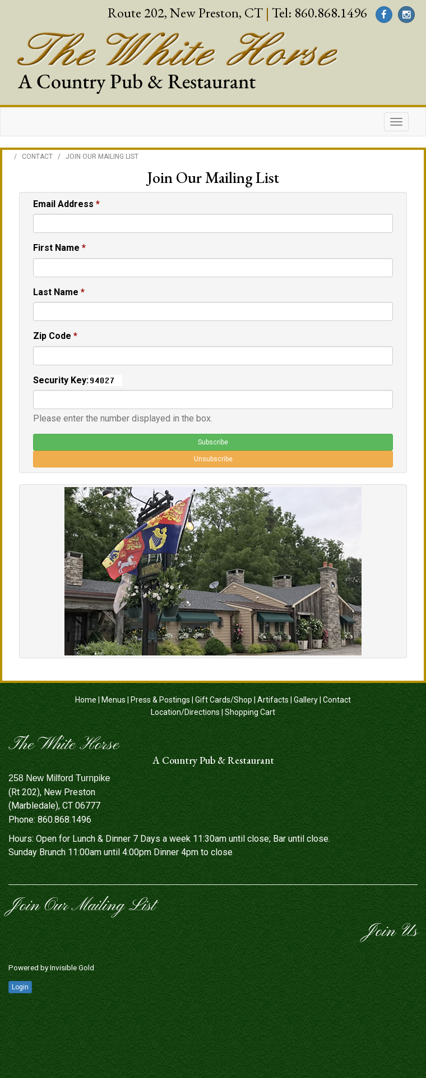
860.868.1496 (330, 12)
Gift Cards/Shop (223, 699)
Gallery (306, 699)
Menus (113, 699)
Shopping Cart (250, 712)
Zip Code (55, 336)
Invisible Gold (72, 967)
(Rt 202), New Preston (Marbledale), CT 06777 (59, 792)
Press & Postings (160, 699)
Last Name (59, 292)
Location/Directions (185, 712)
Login (20, 987)
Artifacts (273, 699)
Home (85, 699)
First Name (59, 247)
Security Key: (61, 380)
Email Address (66, 204)
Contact (37, 156)
